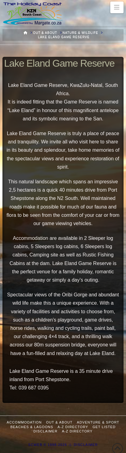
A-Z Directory (73, 427)
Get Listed (104, 427)
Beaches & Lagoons (31, 427)
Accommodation (24, 422)
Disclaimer (46, 431)
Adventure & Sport (98, 422)
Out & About (59, 422)
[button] (117, 7)
